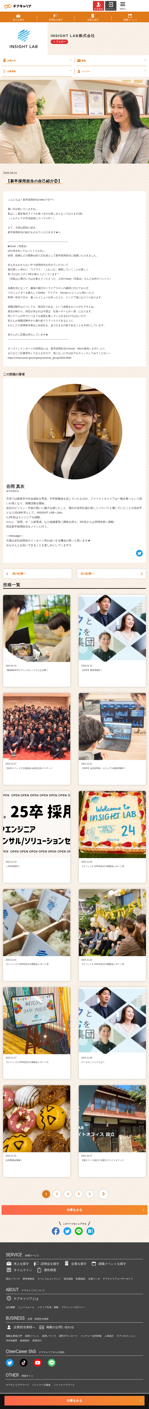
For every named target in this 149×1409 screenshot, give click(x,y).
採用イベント (32, 1336)
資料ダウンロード (68, 1336)
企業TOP (36, 60)
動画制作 (24, 1340)
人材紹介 (109, 1336)
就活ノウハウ (13, 1278)
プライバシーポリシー (73, 1307)
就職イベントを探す (108, 1264)
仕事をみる (74, 1210)
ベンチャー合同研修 (91, 1336)
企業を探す (75, 1264)
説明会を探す (46, 1264)
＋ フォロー (59, 41)
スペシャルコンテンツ (49, 1278)
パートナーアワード (64, 1385)
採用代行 (37, 1340)
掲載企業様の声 (14, 1336)
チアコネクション (126, 1336)
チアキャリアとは (22, 1299)
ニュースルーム (26, 1307)
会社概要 (10, 1307)
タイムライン (19, 1270)
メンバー (111, 71)
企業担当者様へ (20, 1327)
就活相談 (68, 1278)
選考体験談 (28, 1278)
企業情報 (36, 71)
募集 (111, 60)
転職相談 (80, 1278)
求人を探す (17, 1264)
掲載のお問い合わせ (56, 1327)
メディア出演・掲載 (47, 1307)
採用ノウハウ (49, 1336)
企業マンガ (94, 1278)
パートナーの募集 (41, 1385)
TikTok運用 (11, 1340)
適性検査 (46, 1270)
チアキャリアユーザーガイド (118, 1278)
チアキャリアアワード (17, 1385)
